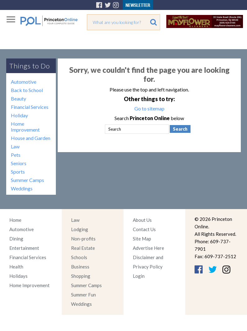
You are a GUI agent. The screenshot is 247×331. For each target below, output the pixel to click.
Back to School (27, 90)
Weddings (22, 188)
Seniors (18, 163)
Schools (79, 257)
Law (15, 146)
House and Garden (30, 138)
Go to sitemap (149, 108)
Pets (15, 155)
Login (139, 276)
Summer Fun (83, 294)
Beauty (18, 98)
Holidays (18, 276)
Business (80, 266)
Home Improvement (25, 127)
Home (15, 220)
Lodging (79, 229)
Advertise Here (148, 248)
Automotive (23, 82)
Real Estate (83, 248)
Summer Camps (27, 180)
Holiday (19, 115)
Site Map (142, 238)
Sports (18, 172)
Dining (16, 238)
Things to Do (29, 66)
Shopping (80, 276)
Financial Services (29, 107)
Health (16, 266)
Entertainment (24, 248)
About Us (142, 220)
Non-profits (83, 238)
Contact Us (144, 229)
